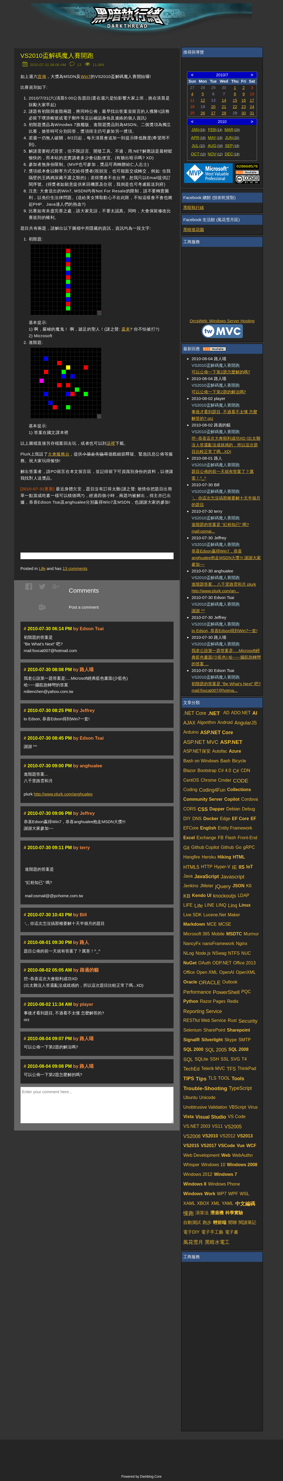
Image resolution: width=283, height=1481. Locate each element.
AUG (215, 145)
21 (224, 106)
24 (252, 106)
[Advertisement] (85, 520)
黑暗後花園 (193, 229)
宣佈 (42, 76)
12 (203, 100)
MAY (215, 137)
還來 (125, 329)
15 (235, 100)
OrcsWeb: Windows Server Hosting (222, 320)
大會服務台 (58, 454)
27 (213, 113)
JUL (198, 145)
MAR (232, 129)
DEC (232, 154)
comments (74, 568)
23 (243, 106)
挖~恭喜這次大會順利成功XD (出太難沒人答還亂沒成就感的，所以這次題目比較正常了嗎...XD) (226, 445)
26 (203, 113)
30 (243, 113)
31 (252, 113)
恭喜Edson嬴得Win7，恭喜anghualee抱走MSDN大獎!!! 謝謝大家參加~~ (226, 558)
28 (224, 113)
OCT (198, 154)
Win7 (86, 76)
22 (235, 106)
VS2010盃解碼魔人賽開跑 (56, 55)
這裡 (111, 443)
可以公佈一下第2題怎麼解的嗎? (221, 372)
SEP (232, 145)
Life (42, 568)
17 (252, 100)
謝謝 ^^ (198, 610)
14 (224, 100)
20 (213, 106)
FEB (215, 129)
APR (198, 137)
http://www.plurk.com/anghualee (63, 794)
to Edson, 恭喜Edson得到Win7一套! (224, 630)
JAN (199, 129)
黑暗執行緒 (193, 207)
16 (243, 100)
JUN (232, 137)
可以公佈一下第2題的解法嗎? (219, 391)
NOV (215, 154)
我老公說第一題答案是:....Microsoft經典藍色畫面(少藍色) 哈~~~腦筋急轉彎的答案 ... (226, 657)
